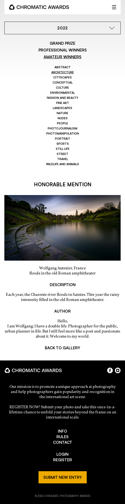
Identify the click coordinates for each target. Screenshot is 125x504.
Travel (62, 159)
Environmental (62, 92)
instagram (118, 370)
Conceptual (63, 82)
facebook (110, 370)
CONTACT (62, 442)
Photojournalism (62, 128)
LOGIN (62, 454)
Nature (62, 113)
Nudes (63, 118)
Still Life (63, 149)
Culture (62, 87)
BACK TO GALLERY (62, 347)
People (62, 123)
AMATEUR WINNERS (62, 56)
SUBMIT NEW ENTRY (62, 477)
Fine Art (62, 103)
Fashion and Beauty (62, 98)
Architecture (62, 72)
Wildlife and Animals (62, 164)
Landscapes (62, 108)
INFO (62, 431)
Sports (62, 143)
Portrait (62, 138)
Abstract (63, 67)
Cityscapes (62, 77)
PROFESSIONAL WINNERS (63, 50)
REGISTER (62, 459)
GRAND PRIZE (62, 43)
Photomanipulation (62, 133)
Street (62, 154)
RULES (62, 436)
